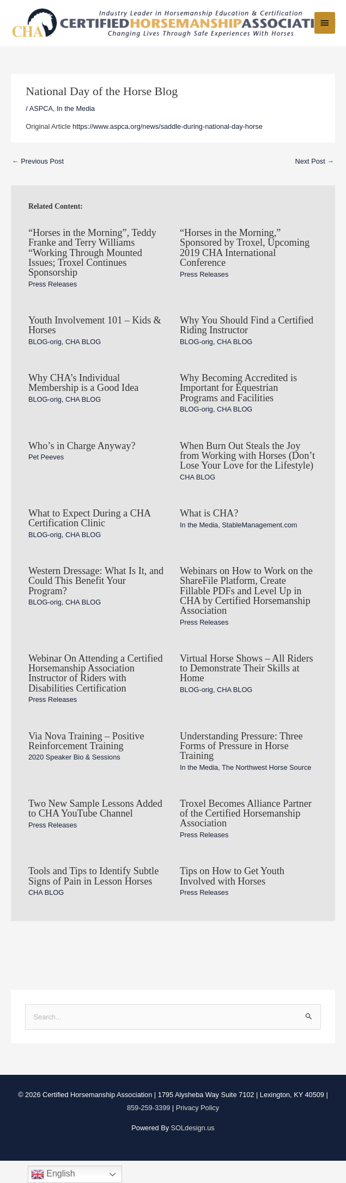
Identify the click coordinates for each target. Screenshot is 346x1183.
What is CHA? (209, 535)
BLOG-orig (45, 363)
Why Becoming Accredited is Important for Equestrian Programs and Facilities (238, 409)
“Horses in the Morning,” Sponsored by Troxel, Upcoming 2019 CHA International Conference (244, 269)
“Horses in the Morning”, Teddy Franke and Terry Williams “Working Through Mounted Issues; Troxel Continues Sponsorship (92, 274)
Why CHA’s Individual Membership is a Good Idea (83, 404)
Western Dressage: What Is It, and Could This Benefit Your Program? (95, 602)
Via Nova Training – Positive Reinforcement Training (86, 762)
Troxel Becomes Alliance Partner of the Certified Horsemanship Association (246, 835)
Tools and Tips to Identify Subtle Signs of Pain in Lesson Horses (93, 898)
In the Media (76, 130)
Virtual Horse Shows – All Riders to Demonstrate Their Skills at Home (246, 690)
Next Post (314, 183)
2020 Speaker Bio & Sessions (74, 779)
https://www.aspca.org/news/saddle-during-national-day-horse (167, 148)
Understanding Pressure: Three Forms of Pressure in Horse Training (241, 767)
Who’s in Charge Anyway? (82, 467)
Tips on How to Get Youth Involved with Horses (232, 898)
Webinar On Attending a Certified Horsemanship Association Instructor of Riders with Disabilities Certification (95, 695)
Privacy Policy (197, 1129)
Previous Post (38, 183)
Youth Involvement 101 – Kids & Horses (94, 347)
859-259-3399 (148, 1129)
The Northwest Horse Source (266, 789)
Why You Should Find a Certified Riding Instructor (246, 347)
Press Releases (52, 306)
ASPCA (41, 130)
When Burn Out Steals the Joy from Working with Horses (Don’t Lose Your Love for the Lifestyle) (247, 477)
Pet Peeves (46, 479)
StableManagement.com (259, 547)
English (53, 1174)
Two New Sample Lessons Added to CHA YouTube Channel (95, 830)
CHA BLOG (83, 363)
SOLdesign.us (193, 1149)
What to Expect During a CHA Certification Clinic (89, 540)
